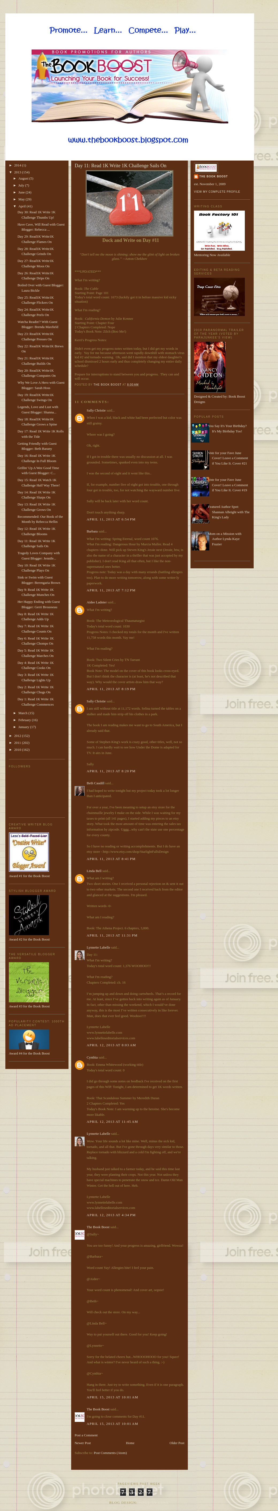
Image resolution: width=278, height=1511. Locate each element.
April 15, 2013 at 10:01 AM (112, 1397)
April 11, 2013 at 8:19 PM (111, 689)
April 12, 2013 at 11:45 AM (112, 1122)
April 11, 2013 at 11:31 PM (112, 935)
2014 (18, 165)
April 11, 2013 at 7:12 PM (111, 590)
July (21, 185)
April (22, 206)
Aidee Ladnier (97, 602)
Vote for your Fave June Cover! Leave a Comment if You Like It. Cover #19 (228, 485)
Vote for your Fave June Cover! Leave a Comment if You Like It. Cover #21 (228, 458)
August (23, 178)
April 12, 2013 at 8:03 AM (111, 1045)
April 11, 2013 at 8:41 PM (111, 859)
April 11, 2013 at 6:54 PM (111, 519)
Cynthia (92, 1057)
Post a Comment (86, 1435)
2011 (18, 743)
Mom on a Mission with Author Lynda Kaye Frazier (224, 539)
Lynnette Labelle (98, 947)
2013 (18, 172)
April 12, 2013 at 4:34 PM (111, 1215)
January (24, 727)
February (25, 720)
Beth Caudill (95, 783)
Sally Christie (96, 410)
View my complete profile (217, 191)
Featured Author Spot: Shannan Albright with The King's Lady (229, 512)
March (23, 713)
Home (130, 1443)
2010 (18, 750)
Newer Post (83, 1443)
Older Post (177, 1443)
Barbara (92, 531)
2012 (18, 736)
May (22, 199)
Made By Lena (154, 1503)
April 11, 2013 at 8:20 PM (111, 771)
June (22, 192)
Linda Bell (94, 871)
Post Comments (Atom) (110, 1453)
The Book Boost (98, 1227)
